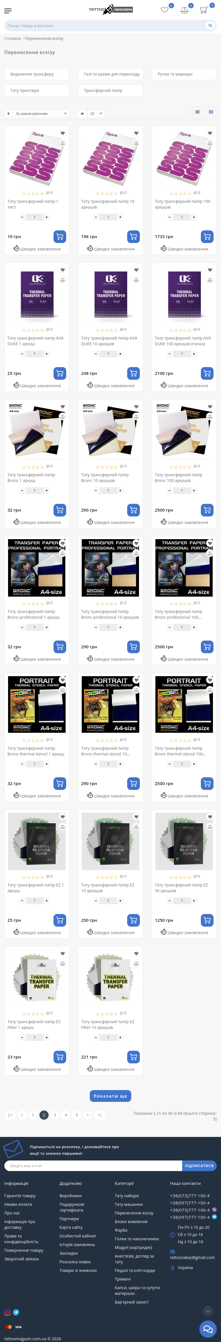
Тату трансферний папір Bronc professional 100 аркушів (178, 617)
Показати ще (110, 1096)
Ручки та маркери (175, 74)
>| (100, 1115)
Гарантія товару (19, 1195)
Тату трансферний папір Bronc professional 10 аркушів (110, 614)
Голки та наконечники (137, 1238)
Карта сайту (71, 1227)
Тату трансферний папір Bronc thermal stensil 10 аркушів (105, 753)
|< (10, 1115)
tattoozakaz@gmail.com (192, 1257)
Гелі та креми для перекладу (112, 74)
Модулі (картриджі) (133, 1247)
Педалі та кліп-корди (135, 1270)
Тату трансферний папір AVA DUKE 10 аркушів (109, 340)
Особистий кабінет (78, 1236)
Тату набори (127, 1195)
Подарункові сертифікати (72, 1207)
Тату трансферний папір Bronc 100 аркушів (178, 477)
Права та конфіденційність (21, 1238)
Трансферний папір (103, 90)
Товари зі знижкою (78, 1270)
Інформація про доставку (19, 1224)
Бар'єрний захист (132, 1302)
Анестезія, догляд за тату (134, 1258)
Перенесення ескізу (134, 1213)
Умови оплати (18, 1204)
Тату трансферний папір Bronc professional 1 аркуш (33, 614)
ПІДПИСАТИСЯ (199, 1165)
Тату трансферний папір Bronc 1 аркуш (31, 477)
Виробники (71, 1195)
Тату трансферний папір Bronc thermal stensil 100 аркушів (179, 753)
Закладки (69, 1253)
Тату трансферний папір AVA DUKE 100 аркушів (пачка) (183, 340)
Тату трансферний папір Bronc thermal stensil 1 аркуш (35, 751)
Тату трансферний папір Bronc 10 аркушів (105, 477)
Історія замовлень (77, 1244)
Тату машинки (129, 1204)
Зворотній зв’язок (21, 1259)
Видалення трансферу (32, 74)
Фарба (121, 1230)
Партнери (69, 1218)
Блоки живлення (131, 1221)
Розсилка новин (75, 1261)
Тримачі (123, 1279)
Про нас (12, 1213)
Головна (12, 38)
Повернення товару (23, 1250)
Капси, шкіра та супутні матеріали (137, 1290)
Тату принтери (24, 90)
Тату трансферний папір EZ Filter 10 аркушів (107, 1024)
